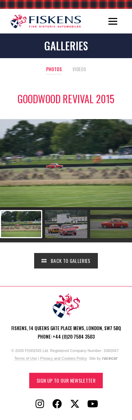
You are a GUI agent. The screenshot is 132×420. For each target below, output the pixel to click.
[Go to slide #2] (66, 224)
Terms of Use (25, 358)
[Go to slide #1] (21, 224)
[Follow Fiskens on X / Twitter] (75, 404)
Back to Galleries (66, 260)
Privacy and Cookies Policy (63, 358)
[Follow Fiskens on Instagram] (40, 404)
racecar (110, 358)
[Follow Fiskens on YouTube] (92, 404)
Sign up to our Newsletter (66, 380)
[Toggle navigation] (112, 21)
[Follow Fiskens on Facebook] (57, 404)
